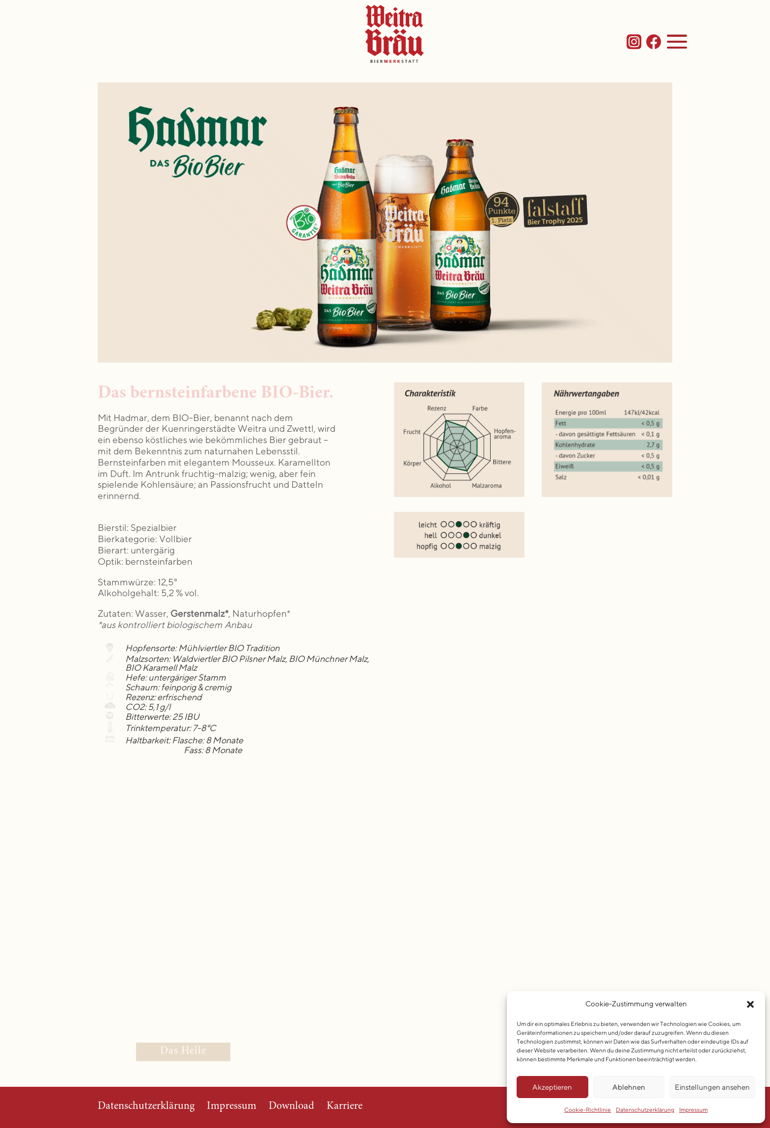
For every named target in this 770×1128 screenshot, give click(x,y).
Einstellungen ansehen (712, 1087)
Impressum (693, 1109)
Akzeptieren (552, 1087)
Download (291, 1106)
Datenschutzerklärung (645, 1109)
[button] (750, 1004)
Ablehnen (628, 1087)
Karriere (344, 1106)
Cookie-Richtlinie (587, 1109)
